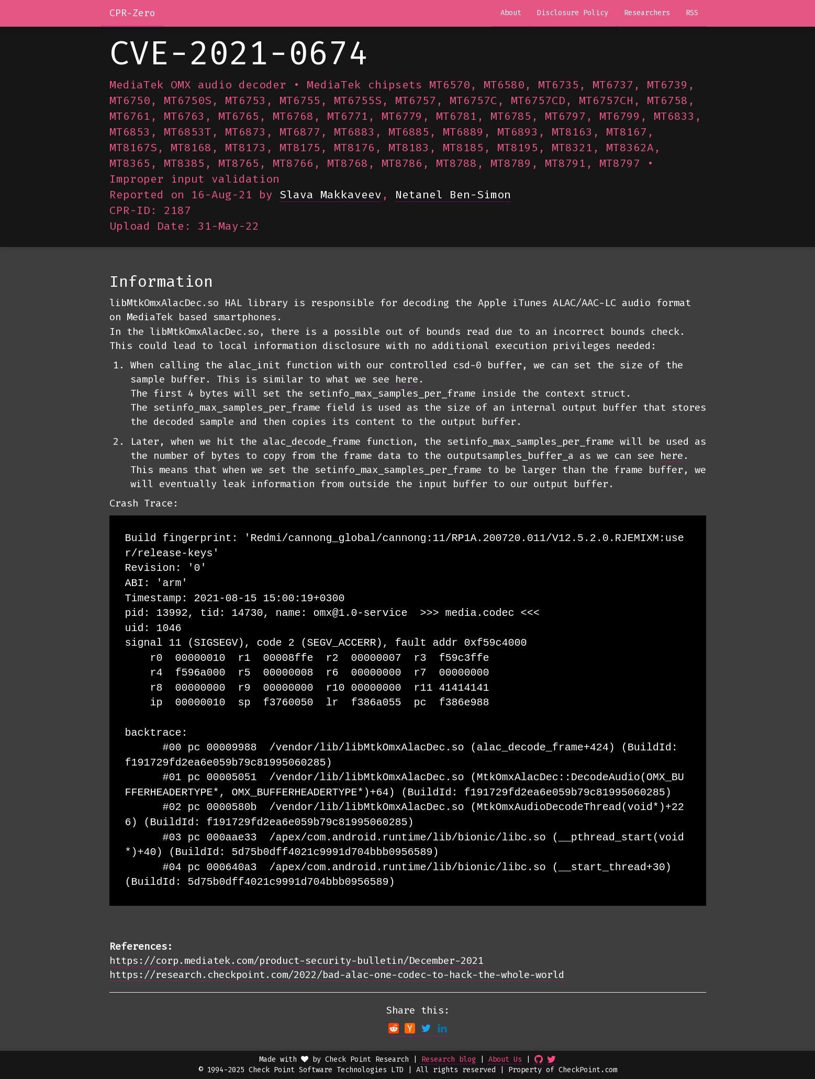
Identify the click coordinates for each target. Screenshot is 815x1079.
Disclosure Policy (572, 12)
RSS (692, 12)
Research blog (448, 1059)
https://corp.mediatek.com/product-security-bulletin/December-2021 (296, 960)
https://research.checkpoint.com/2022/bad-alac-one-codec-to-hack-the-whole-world (336, 975)
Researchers (647, 12)
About (510, 12)
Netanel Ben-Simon (453, 194)
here (406, 379)
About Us (505, 1059)
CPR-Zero (132, 13)
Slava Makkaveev (331, 194)
